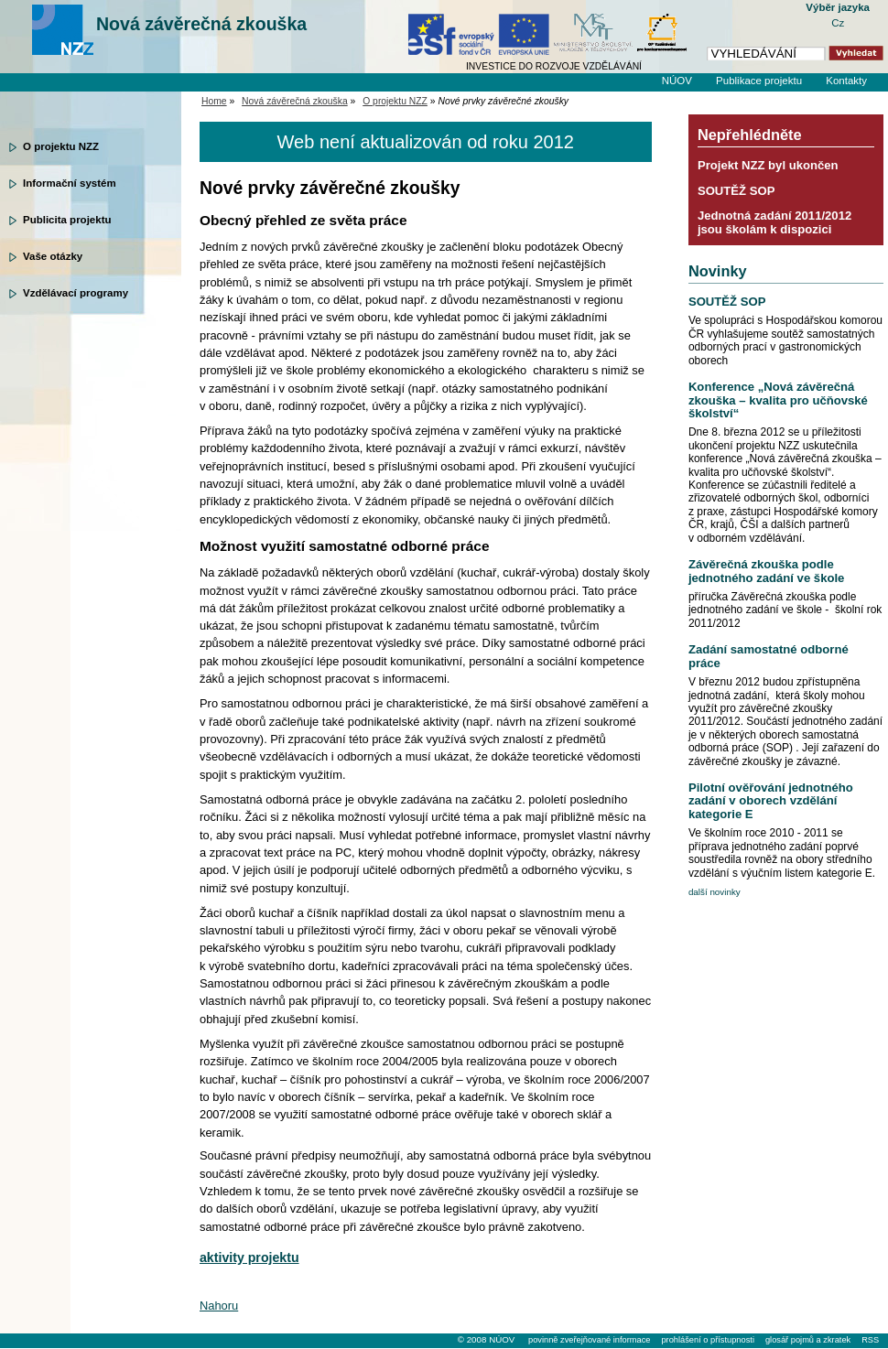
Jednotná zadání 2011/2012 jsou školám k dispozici (774, 222)
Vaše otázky (52, 256)
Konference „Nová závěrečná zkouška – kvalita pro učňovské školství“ (778, 400)
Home (214, 101)
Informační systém (69, 183)
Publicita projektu (67, 219)
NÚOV (677, 80)
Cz (837, 22)
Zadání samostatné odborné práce (768, 655)
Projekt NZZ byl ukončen (768, 165)
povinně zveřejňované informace (589, 1339)
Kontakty (846, 80)
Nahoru (219, 1305)
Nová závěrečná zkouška (201, 24)
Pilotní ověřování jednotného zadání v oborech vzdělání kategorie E (770, 801)
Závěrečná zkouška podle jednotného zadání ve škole (766, 570)
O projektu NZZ (61, 146)
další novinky (714, 892)
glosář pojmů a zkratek (807, 1339)
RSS (870, 1339)
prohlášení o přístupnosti (707, 1339)
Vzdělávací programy (75, 292)
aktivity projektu (249, 1257)
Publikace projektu (759, 80)
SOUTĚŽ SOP (736, 191)
